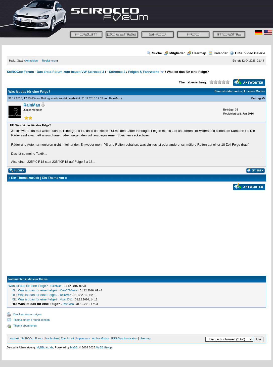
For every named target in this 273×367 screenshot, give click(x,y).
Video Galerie (254, 53)
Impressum (83, 338)
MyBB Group (104, 347)
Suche (154, 53)
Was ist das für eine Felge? (28, 286)
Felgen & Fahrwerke (143, 72)
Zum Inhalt (67, 338)
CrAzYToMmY (68, 290)
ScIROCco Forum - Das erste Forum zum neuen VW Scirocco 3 (55, 72)
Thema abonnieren (24, 325)
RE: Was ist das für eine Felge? (34, 290)
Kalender (218, 53)
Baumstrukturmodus (228, 91)
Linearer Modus (254, 91)
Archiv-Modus (100, 338)
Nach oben (52, 338)
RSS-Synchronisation (124, 338)
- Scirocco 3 (116, 72)
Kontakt (14, 338)
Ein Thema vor (53, 178)
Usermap (196, 53)
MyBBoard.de (44, 347)
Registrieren (49, 60)
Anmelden (31, 60)
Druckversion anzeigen (27, 314)
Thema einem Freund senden (31, 319)
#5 (263, 98)
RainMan (114, 98)
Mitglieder (174, 53)
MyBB (73, 347)
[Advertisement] (137, 227)
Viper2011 (66, 299)
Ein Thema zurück (25, 178)
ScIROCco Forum (32, 338)
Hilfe (236, 53)
